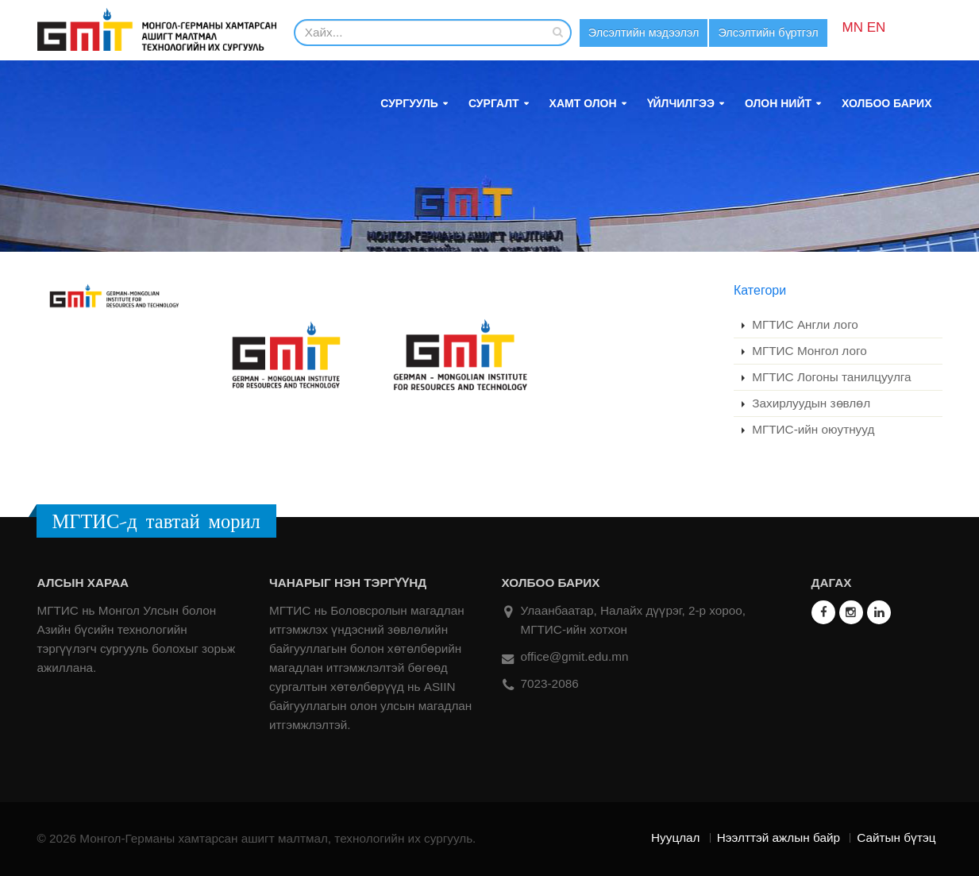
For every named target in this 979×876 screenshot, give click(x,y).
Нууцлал (675, 837)
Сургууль (409, 103)
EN (889, 27)
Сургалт (493, 103)
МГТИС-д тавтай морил (156, 521)
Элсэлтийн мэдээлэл (647, 33)
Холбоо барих (886, 103)
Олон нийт (778, 103)
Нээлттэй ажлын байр (778, 837)
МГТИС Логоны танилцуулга (830, 377)
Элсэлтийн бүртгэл (778, 33)
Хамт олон (583, 103)
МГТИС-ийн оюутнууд (811, 429)
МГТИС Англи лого (803, 324)
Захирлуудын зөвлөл (809, 403)
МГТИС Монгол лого (808, 350)
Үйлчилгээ (681, 103)
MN (865, 27)
